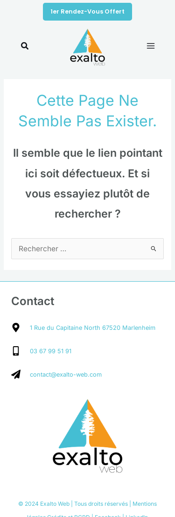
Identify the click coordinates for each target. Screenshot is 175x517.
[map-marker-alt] (83, 327)
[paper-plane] (56, 374)
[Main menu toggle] (151, 46)
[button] (87, 12)
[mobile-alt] (41, 351)
